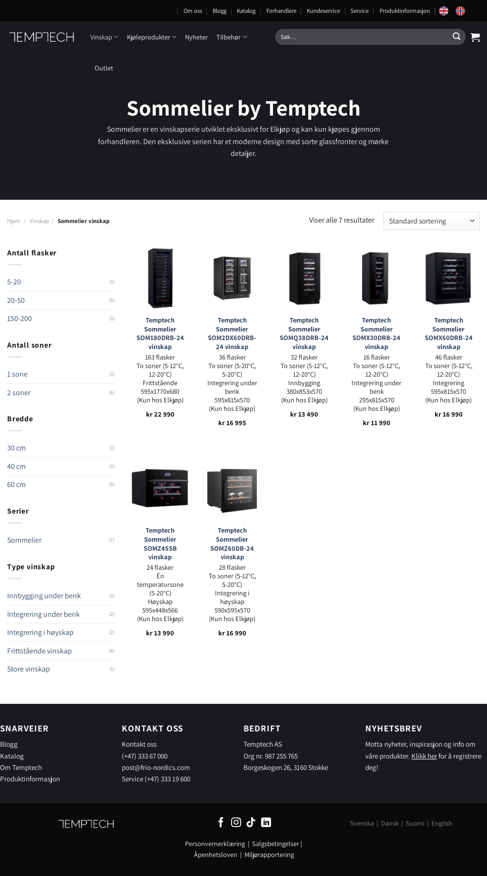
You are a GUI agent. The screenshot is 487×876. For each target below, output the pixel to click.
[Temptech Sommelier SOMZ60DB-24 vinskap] (232, 488)
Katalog (246, 11)
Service (360, 11)
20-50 (16, 300)
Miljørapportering (269, 854)
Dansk (390, 822)
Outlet (104, 67)
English (441, 822)
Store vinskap (28, 669)
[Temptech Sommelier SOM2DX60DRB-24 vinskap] (232, 278)
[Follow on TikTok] (251, 823)
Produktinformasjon (405, 11)
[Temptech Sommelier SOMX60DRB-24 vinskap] (448, 278)
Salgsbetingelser (275, 843)
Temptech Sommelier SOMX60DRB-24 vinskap (449, 333)
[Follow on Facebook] (221, 823)
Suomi (415, 822)
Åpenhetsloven (215, 854)
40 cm (16, 466)
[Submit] (456, 37)
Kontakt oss (139, 744)
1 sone (17, 374)
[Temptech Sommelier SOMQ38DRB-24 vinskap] (304, 278)
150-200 (19, 318)
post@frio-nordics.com (156, 767)
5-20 (14, 282)
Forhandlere (281, 11)
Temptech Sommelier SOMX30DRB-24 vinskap (376, 333)
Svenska (362, 822)
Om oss (193, 11)
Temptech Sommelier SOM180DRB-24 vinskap (160, 333)
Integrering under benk (43, 614)
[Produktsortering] (431, 221)
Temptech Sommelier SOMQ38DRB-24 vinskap (304, 333)
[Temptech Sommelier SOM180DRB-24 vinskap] (160, 278)
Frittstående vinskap (39, 651)
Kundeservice (323, 11)
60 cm (16, 484)
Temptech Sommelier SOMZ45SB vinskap (160, 543)
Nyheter (196, 36)
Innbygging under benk (44, 596)
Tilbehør (231, 36)
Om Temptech (21, 767)
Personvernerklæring (215, 843)
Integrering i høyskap (40, 632)
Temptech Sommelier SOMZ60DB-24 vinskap (232, 543)
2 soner (18, 393)
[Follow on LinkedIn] (266, 823)
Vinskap (104, 36)
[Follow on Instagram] (236, 823)
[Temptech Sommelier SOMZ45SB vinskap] (160, 488)
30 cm (16, 448)
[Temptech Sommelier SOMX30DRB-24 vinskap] (376, 278)
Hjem (13, 221)
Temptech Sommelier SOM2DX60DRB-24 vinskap (232, 333)
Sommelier (24, 540)
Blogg (219, 11)
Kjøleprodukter (151, 36)
